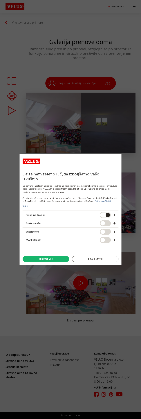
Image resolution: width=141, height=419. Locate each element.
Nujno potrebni (35, 214)
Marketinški (33, 240)
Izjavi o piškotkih (103, 200)
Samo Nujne (95, 259)
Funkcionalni (33, 223)
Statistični (32, 231)
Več (24, 206)
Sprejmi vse (46, 259)
